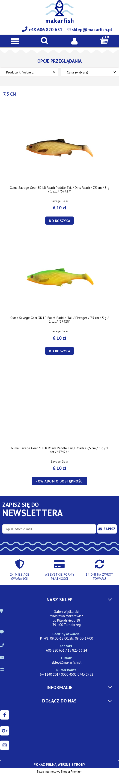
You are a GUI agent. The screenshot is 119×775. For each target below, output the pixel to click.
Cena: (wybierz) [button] (77, 72)
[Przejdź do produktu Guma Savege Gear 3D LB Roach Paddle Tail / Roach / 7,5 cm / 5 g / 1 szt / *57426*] (59, 408)
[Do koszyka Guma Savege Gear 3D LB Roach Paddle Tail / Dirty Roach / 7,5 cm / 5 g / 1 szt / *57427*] (59, 221)
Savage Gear (59, 201)
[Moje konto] (74, 41)
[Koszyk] (104, 40)
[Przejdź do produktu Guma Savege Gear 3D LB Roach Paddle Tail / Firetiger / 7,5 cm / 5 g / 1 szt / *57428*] (59, 278)
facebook (4, 715)
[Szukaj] (45, 40)
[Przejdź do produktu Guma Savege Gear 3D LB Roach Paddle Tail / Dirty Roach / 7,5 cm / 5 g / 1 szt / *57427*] (59, 148)
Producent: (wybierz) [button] (20, 72)
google (4, 730)
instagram (4, 745)
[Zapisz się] (107, 529)
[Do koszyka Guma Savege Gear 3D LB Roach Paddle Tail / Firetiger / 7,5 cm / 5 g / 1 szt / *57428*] (59, 351)
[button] (15, 41)
